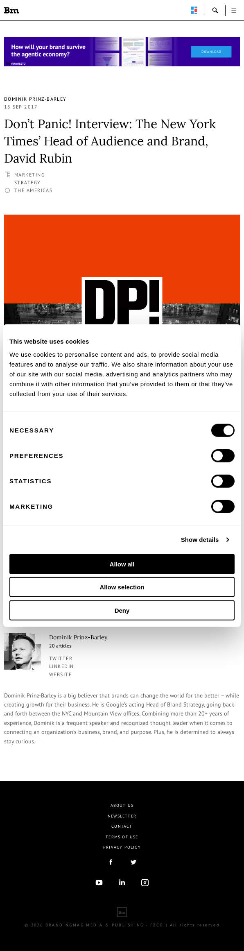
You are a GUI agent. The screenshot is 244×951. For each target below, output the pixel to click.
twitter (60, 658)
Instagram (145, 882)
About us (122, 805)
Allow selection (121, 587)
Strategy (27, 182)
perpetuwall (194, 10)
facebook (110, 862)
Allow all (122, 563)
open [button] (234, 10)
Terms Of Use (122, 837)
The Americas (33, 190)
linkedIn (122, 882)
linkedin (61, 666)
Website (60, 674)
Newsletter (122, 816)
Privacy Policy (122, 847)
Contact (121, 826)
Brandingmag (11, 10)
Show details (200, 539)
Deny (122, 610)
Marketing (29, 175)
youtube (99, 882)
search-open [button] (215, 10)
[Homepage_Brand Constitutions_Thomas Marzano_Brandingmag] (122, 51)
